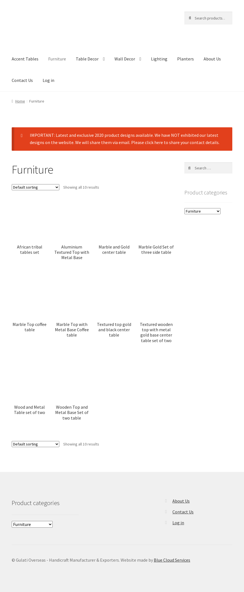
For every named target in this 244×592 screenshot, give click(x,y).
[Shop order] (35, 187)
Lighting (159, 59)
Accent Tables (25, 59)
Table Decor (87, 59)
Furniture (57, 59)
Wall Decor (124, 59)
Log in (48, 80)
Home (20, 101)
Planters (185, 59)
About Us (212, 59)
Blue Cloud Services (172, 560)
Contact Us (22, 80)
